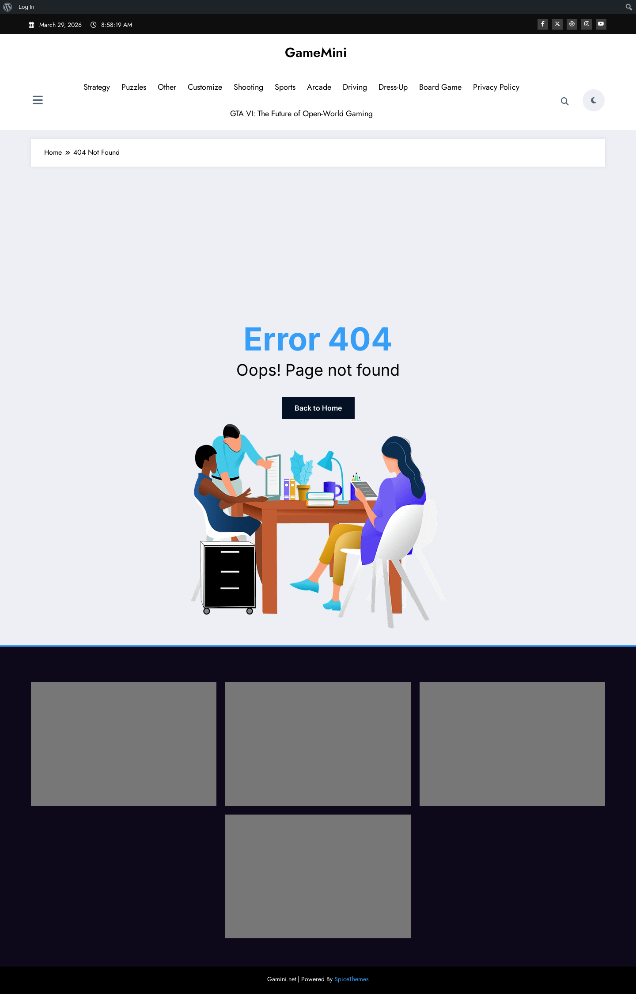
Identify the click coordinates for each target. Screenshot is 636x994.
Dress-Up (393, 87)
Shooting (248, 87)
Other (167, 87)
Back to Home (318, 408)
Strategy (96, 87)
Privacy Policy (496, 87)
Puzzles (133, 87)
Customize (205, 87)
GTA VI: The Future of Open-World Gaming (301, 113)
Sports (285, 87)
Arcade (319, 87)
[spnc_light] (594, 100)
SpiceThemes (351, 979)
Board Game (440, 87)
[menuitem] (7, 7)
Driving (355, 87)
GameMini (316, 52)
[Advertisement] (318, 233)
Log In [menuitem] (26, 7)
